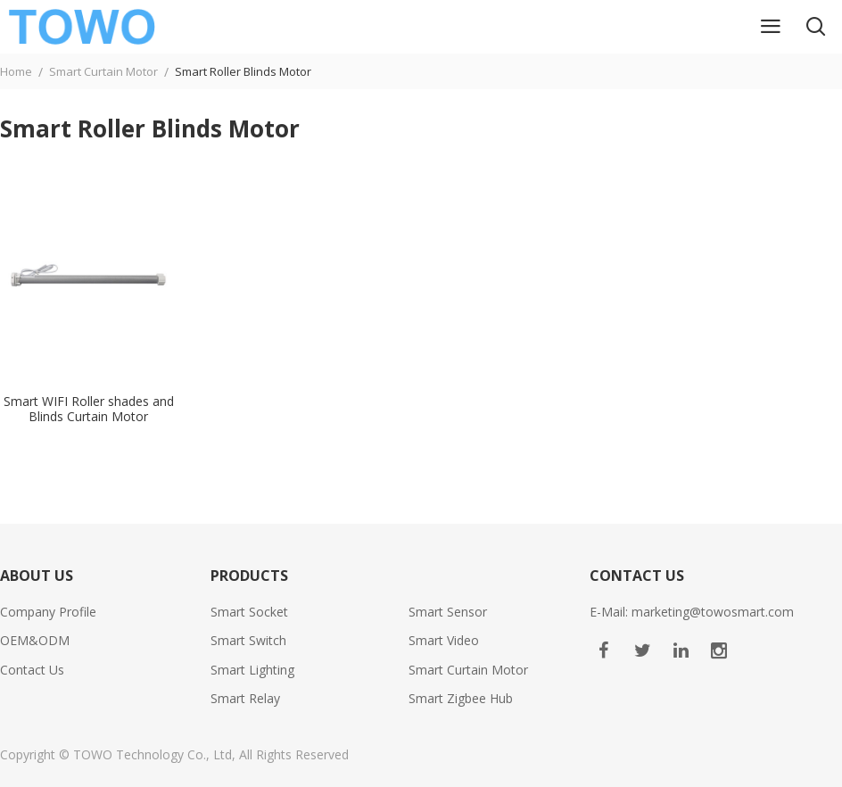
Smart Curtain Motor (103, 71)
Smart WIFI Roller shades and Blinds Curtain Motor (89, 409)
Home (16, 71)
